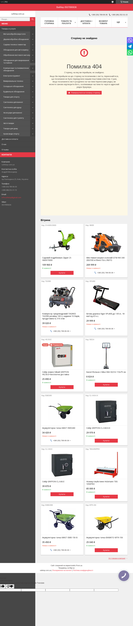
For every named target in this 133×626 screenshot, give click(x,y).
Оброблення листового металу (16, 55)
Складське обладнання (13, 86)
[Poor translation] (10, 586)
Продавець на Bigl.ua (66, 568)
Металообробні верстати (14, 34)
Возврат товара (103, 22)
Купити (62, 273)
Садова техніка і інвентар (14, 44)
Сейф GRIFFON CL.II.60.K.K (98, 428)
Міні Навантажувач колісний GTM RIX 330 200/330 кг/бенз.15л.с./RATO (105, 259)
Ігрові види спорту (11, 134)
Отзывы (5, 149)
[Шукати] (32, 19)
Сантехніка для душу (12, 107)
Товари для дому (10, 128)
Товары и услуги (9, 28)
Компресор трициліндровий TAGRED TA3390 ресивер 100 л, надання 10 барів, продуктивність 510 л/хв (61, 316)
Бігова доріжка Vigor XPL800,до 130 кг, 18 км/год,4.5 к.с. (105, 315)
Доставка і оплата (86, 22)
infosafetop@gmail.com (11, 197)
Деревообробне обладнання (16, 39)
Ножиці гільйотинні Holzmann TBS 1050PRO (102, 482)
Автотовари (8, 123)
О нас (4, 144)
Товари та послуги (66, 22)
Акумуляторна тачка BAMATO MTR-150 (104, 537)
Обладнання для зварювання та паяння (16, 61)
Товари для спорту (11, 97)
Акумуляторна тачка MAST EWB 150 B (59, 537)
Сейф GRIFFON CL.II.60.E (53, 481)
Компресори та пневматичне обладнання (16, 69)
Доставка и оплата (10, 139)
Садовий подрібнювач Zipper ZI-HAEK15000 (57, 259)
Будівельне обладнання (13, 91)
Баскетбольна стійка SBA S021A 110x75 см (106, 372)
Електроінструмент (11, 76)
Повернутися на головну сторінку (85, 92)
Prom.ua (79, 565)
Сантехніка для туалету (13, 118)
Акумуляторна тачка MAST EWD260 (58, 428)
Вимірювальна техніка (13, 81)
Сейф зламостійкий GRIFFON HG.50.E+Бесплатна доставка (55, 373)
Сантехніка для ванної (13, 102)
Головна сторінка (49, 22)
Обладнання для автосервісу (15, 50)
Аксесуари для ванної (12, 112)
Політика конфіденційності (83, 570)
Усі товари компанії (116, 558)
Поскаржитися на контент (62, 570)
